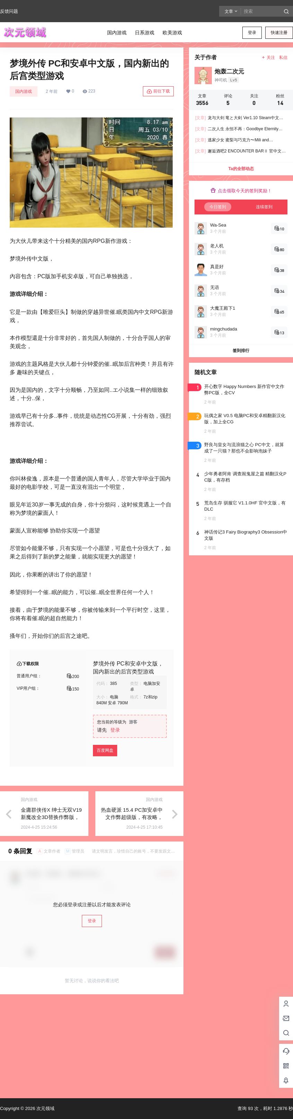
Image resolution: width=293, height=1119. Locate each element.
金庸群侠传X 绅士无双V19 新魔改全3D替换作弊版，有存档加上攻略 (51, 817)
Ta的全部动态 (240, 168)
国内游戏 (23, 91)
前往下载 (158, 91)
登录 (252, 32)
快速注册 (279, 32)
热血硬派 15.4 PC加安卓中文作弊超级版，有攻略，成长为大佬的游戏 (132, 817)
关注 (268, 57)
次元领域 (44, 1108)
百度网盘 (105, 750)
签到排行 (241, 350)
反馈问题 (9, 11)
